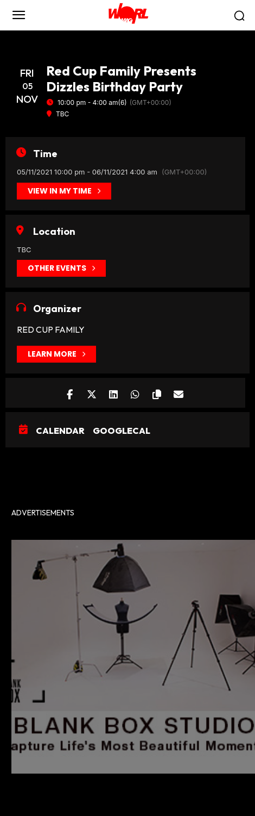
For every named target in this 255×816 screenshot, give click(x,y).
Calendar (60, 430)
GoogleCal (121, 430)
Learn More (56, 354)
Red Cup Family (51, 329)
